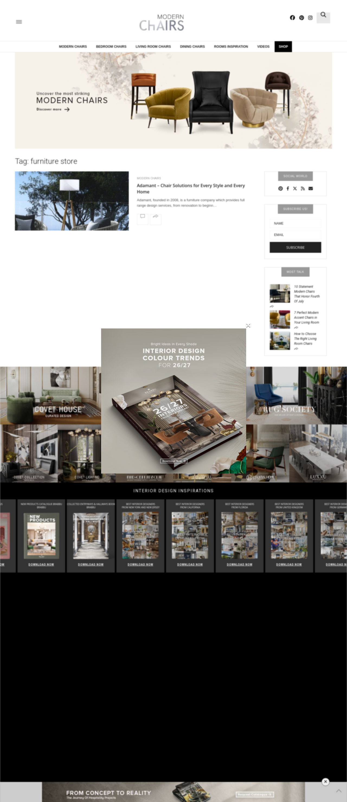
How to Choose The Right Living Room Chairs (305, 339)
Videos (263, 47)
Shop (283, 47)
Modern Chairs (73, 47)
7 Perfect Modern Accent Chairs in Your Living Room (306, 317)
